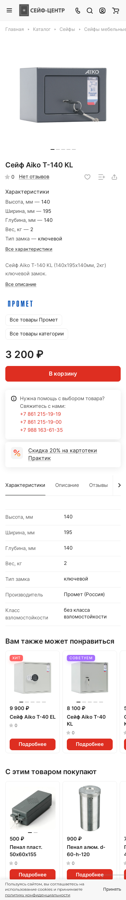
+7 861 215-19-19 (40, 414)
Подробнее (33, 744)
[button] (53, 149)
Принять (112, 889)
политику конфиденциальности (37, 894)
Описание (67, 485)
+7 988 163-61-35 (41, 430)
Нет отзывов (34, 177)
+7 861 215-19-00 (41, 422)
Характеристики (25, 485)
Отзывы (98, 485)
